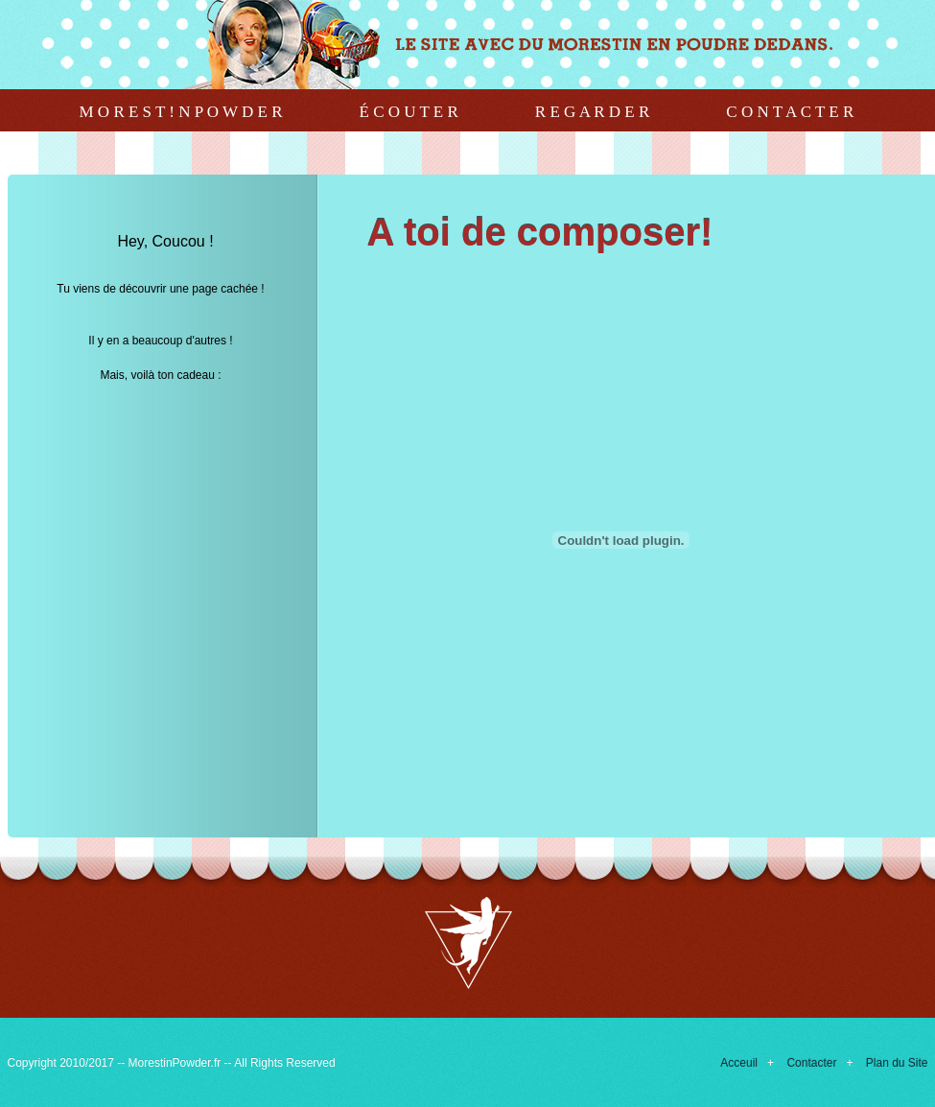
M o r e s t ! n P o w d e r (181, 112)
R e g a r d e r (592, 112)
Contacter (811, 1063)
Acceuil (739, 1063)
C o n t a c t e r (789, 112)
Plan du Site (897, 1063)
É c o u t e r (409, 112)
